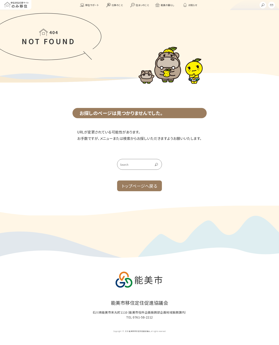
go (152, 165)
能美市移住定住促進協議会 (139, 302)
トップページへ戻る (139, 186)
